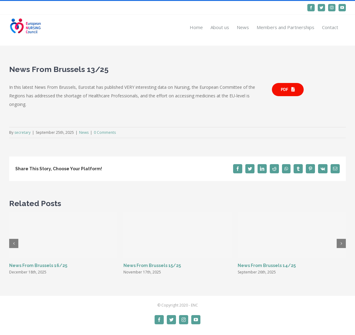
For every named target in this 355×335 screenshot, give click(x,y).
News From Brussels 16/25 (38, 265)
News (84, 132)
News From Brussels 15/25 (152, 265)
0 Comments (105, 132)
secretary (22, 132)
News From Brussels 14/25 (267, 265)
